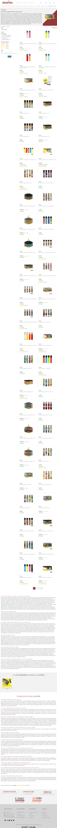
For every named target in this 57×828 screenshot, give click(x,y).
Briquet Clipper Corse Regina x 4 (45, 322)
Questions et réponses (33, 812)
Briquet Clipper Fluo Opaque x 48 (26, 391)
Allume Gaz (5, 38)
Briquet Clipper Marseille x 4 (25, 507)
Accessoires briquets (7, 35)
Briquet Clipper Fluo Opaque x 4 (45, 368)
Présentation (44, 812)
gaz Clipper (28, 702)
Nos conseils (31, 815)
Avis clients (31, 817)
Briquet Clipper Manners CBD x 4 (45, 484)
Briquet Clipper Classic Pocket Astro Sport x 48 (28, 276)
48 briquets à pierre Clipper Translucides (27, 90)
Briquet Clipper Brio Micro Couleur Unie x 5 (28, 159)
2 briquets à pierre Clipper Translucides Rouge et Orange (27, 67)
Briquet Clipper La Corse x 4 (44, 461)
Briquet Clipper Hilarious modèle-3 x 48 (27, 461)
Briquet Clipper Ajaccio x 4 (25, 113)
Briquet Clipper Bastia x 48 (44, 136)
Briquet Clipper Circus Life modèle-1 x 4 (46, 182)
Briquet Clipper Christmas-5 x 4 (26, 182)
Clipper (8, 26)
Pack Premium (44, 815)
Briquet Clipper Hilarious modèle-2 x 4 (46, 414)
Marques (4, 26)
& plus (4, 43)
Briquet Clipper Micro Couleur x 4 (26, 577)
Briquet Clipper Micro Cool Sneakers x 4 (27, 554)
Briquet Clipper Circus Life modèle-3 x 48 (28, 252)
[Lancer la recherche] (40, 3)
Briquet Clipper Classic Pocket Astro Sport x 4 (47, 253)
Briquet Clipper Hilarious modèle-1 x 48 (27, 414)
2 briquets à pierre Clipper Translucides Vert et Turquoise (47, 67)
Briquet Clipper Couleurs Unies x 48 (45, 345)
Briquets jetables (7, 39)
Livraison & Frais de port (21, 817)
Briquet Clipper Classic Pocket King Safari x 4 (28, 298)
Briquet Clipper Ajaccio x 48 (44, 113)
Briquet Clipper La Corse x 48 (25, 484)
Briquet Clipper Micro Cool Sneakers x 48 (47, 554)
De (3, 52)
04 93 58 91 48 (7, 812)
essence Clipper (37, 702)
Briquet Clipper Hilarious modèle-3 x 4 (46, 438)
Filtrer (9, 56)
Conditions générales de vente (35, 824)
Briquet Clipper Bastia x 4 (25, 136)
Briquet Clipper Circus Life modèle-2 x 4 (46, 206)
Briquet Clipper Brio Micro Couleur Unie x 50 (47, 159)
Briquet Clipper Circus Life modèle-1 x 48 (27, 206)
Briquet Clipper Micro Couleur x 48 (45, 577)
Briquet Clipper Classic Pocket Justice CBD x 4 (47, 276)
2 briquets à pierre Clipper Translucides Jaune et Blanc (47, 44)
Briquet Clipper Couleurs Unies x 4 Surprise (28, 345)
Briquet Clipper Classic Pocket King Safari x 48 (47, 299)
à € (8, 52)
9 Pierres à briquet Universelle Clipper (46, 90)
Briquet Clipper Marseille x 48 (44, 507)
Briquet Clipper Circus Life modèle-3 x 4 (46, 229)
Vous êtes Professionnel (46, 817)
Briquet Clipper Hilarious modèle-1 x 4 (46, 391)
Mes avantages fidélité (21, 815)
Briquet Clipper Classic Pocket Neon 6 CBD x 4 (28, 322)
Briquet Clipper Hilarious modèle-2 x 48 (27, 438)
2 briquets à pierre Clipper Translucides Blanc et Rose (28, 44)
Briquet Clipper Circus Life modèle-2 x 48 (28, 229)
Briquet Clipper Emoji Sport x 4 (26, 368)
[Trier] (9, 29)
